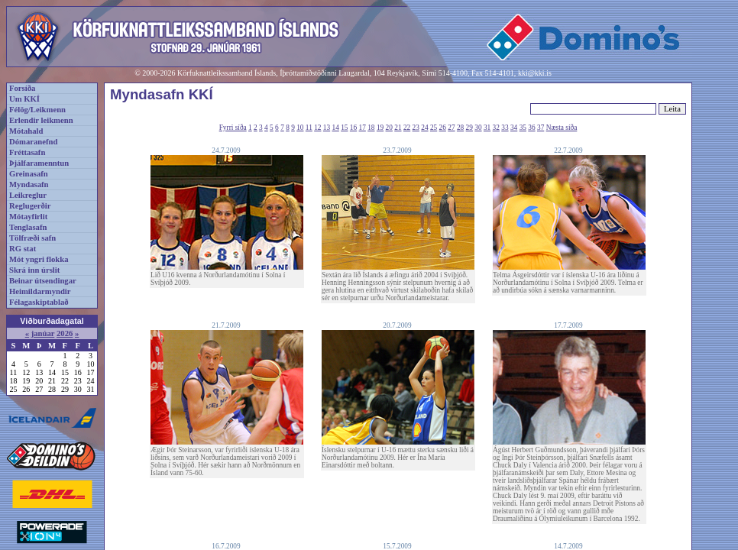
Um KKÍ (24, 99)
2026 (65, 333)
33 (504, 127)
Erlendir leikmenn (41, 120)
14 (335, 127)
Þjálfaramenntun (39, 163)
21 (397, 127)
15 (344, 127)
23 (416, 127)
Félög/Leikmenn (37, 109)
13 (326, 127)
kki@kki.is (535, 73)
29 (469, 127)
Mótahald (26, 131)
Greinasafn (28, 174)
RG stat (22, 248)
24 (424, 127)
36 (531, 127)
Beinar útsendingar (42, 281)
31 (487, 127)
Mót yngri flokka (39, 259)
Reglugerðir (29, 206)
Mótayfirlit (28, 216)
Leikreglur (28, 195)
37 (540, 127)
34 (513, 127)
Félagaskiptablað (39, 302)
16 (353, 127)
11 (309, 127)
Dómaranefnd (33, 142)
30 (477, 127)
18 (370, 127)
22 (406, 127)
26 (442, 127)
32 (496, 127)
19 (380, 127)
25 (433, 127)
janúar (43, 333)
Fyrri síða (233, 127)
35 (523, 127)
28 (460, 127)
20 (389, 127)
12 (317, 127)
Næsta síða (562, 127)
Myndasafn (29, 184)
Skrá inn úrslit (34, 270)
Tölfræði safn (32, 238)
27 (451, 127)
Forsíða (22, 88)
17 (362, 127)
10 (299, 127)
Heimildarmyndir (40, 291)
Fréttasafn (27, 152)
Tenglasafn (28, 227)
